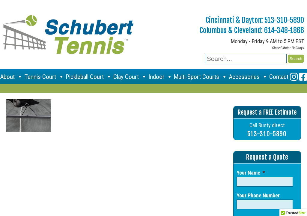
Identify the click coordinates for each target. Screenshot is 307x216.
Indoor (160, 76)
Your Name (251, 173)
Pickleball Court (89, 76)
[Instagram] (294, 76)
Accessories (248, 76)
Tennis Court (44, 76)
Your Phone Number (258, 195)
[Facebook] (303, 76)
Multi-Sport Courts (200, 76)
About (11, 76)
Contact (278, 76)
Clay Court (130, 76)
